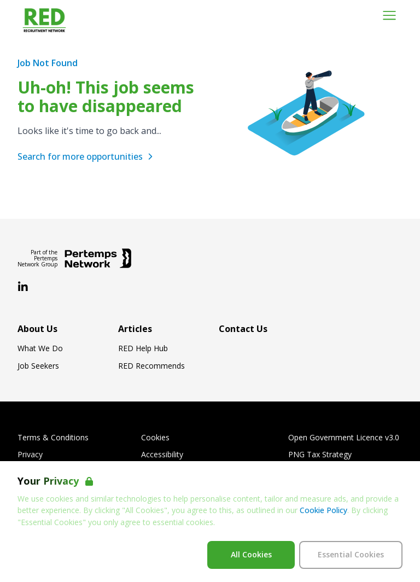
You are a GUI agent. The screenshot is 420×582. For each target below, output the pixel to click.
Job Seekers (38, 366)
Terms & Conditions (53, 438)
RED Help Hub (143, 348)
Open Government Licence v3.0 (343, 438)
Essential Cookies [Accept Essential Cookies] (351, 554)
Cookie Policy (323, 510)
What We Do (40, 348)
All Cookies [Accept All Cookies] (251, 554)
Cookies (155, 438)
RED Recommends (151, 366)
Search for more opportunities (87, 156)
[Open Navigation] (389, 15)
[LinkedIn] (23, 287)
